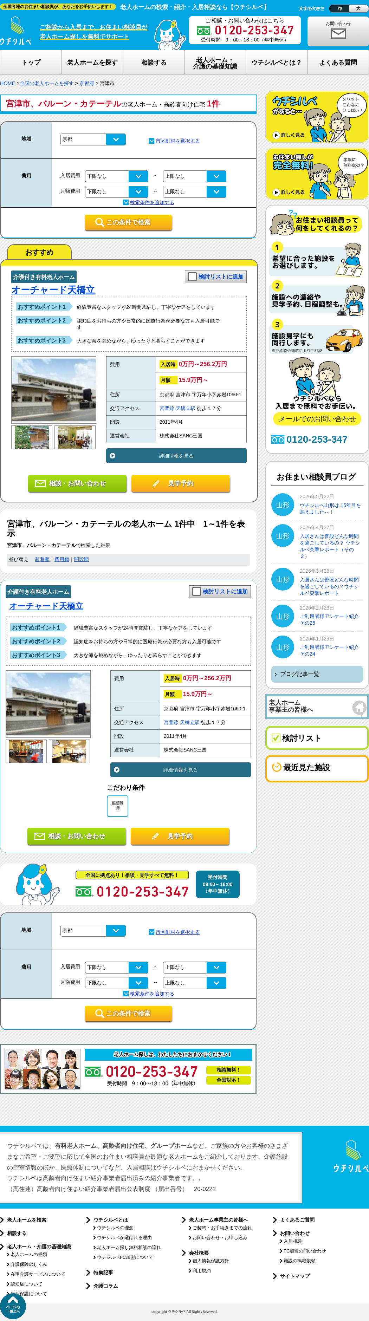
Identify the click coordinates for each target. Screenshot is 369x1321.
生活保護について (29, 1293)
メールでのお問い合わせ (317, 419)
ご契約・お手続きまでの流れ (222, 1227)
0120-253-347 (317, 439)
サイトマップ (295, 1276)
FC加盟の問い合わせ (305, 1251)
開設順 (81, 559)
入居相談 (293, 1241)
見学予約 (180, 483)
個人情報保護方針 (211, 1260)
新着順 (42, 559)
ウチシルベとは (110, 1220)
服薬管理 (117, 806)
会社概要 (199, 1253)
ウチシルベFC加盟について (125, 1257)
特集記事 (103, 1272)
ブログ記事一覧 (299, 674)
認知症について (27, 1284)
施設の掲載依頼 (300, 1260)
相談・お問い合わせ (77, 483)
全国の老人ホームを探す (47, 83)
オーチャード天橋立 (53, 290)
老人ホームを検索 (26, 1220)
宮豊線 (167, 408)
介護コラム (105, 1286)
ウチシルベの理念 (115, 1227)
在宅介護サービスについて (38, 1274)
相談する (17, 1233)
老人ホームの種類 (29, 1254)
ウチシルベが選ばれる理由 (124, 1237)
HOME (7, 83)
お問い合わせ (338, 23)
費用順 (61, 559)
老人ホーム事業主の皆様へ (218, 1220)
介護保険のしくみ (29, 1264)
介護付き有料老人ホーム (44, 277)
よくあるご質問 (297, 1220)
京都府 (86, 83)
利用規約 (202, 1270)
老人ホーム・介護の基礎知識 (39, 1246)
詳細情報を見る (176, 455)
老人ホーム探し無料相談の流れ (129, 1247)
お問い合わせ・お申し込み (220, 1237)
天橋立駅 (185, 408)
